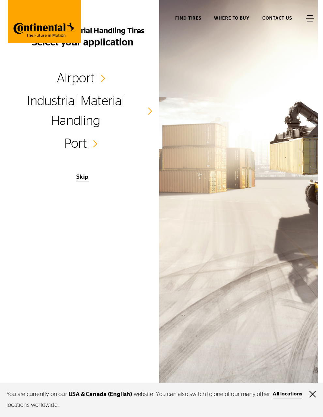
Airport (76, 78)
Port (75, 143)
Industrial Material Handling (75, 111)
